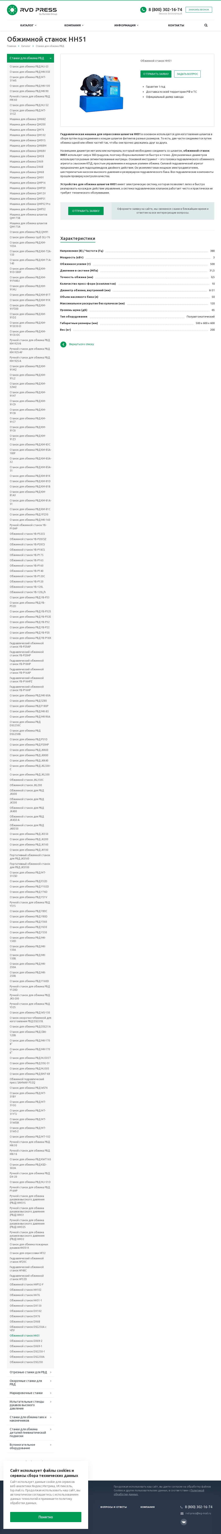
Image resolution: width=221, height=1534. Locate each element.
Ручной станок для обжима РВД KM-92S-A (30, 359)
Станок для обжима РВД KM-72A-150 (30, 253)
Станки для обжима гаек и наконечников (28, 1418)
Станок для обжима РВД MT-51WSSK (28, 1121)
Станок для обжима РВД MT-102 (30, 1136)
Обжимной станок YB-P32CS (27, 533)
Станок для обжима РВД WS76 (29, 1087)
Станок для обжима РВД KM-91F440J (28, 279)
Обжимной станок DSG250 (26, 1362)
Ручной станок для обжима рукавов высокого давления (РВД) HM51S (27, 1199)
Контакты (176, 25)
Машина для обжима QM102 (28, 135)
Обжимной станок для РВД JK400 (27, 809)
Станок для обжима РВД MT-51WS (28, 79)
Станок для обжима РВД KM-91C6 (28, 429)
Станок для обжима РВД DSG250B (25, 732)
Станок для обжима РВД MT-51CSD (28, 874)
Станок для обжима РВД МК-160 (30, 519)
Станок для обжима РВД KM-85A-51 (30, 469)
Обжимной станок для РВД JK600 (27, 792)
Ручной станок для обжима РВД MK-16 (30, 1152)
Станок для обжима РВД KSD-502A (28, 1166)
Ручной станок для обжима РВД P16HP (30, 1189)
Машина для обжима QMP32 (28, 209)
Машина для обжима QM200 (28, 124)
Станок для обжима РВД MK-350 (30, 71)
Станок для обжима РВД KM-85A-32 (30, 460)
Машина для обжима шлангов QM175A (28, 225)
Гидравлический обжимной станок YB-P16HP (27, 688)
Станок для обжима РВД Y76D (28, 891)
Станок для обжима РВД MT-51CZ (28, 112)
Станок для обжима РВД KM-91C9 (28, 403)
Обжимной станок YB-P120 (26, 581)
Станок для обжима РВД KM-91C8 (28, 411)
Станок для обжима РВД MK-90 (29, 91)
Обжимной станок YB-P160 (26, 565)
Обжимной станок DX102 (26, 1311)
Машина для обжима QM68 (27, 172)
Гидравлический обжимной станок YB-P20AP (27, 645)
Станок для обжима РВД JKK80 (29, 755)
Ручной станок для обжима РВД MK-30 (30, 1144)
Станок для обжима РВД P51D (28, 739)
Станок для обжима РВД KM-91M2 (28, 368)
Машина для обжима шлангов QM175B (28, 216)
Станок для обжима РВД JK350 (29, 834)
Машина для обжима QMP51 (28, 198)
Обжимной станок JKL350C (26, 779)
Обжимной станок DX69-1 (26, 1346)
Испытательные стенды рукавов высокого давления (27, 1405)
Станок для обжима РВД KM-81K (30, 475)
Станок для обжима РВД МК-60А (30, 695)
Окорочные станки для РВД (26, 1382)
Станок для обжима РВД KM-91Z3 (28, 437)
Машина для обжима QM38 (27, 156)
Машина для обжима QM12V (28, 193)
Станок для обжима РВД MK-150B (28, 957)
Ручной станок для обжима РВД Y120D (30, 988)
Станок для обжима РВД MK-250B (28, 974)
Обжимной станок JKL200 (26, 785)
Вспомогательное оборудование (22, 1446)
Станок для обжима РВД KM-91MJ (28, 288)
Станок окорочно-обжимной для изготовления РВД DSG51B (30, 1019)
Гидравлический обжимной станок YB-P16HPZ (27, 680)
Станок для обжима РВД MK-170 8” (30, 1042)
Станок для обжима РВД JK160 (29, 844)
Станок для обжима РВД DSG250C (25, 724)
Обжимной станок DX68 (25, 1321)
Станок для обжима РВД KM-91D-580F (28, 270)
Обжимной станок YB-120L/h (28, 592)
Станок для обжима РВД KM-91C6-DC (28, 333)
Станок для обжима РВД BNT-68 (30, 1073)
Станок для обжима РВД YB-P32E (30, 616)
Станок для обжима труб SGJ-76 (30, 237)
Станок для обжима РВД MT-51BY (28, 1095)
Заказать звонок (199, 9)
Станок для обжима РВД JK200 (29, 839)
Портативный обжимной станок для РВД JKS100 (30, 865)
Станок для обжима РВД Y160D (29, 981)
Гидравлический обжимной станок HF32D (27, 1277)
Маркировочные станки (26, 1393)
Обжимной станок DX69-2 (26, 1340)
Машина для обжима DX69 (26, 161)
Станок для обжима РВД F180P (29, 706)
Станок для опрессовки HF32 (28, 1253)
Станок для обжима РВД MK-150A (28, 948)
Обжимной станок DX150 (26, 1305)
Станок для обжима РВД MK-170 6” (30, 1051)
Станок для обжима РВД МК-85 (29, 711)
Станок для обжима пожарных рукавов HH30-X (29, 1246)
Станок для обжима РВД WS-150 (30, 1012)
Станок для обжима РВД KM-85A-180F (30, 451)
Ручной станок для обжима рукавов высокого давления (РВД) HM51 (27, 1211)
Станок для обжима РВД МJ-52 (29, 105)
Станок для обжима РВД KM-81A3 (28, 493)
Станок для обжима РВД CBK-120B (28, 1033)
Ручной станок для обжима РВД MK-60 (30, 98)
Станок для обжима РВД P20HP (29, 744)
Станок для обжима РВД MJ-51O (30, 1182)
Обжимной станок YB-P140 (26, 571)
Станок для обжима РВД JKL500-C (30, 767)
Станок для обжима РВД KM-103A (28, 244)
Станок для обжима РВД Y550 (28, 932)
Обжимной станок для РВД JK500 (27, 801)
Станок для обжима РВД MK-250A (28, 965)
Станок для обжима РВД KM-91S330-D (28, 324)
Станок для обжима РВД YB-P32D (27, 604)
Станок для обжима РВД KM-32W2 (28, 385)
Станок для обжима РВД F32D (28, 881)
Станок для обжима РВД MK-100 (30, 85)
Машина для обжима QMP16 (28, 182)
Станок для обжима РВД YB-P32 (30, 622)
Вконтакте (184, 1522)
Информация (126, 25)
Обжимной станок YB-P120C (27, 576)
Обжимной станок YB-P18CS (27, 549)
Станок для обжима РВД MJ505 (29, 1068)
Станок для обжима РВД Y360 (28, 921)
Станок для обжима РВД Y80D (28, 916)
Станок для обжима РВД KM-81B (30, 486)
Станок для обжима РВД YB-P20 (30, 632)
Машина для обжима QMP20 (28, 188)
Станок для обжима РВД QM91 (29, 232)
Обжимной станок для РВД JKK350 (27, 827)
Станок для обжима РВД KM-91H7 (28, 394)
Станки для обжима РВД (27, 58)
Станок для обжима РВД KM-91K (30, 300)
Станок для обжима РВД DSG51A (30, 1026)
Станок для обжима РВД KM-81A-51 (30, 502)
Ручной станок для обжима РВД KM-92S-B (30, 342)
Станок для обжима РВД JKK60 (29, 750)
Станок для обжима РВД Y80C (28, 911)
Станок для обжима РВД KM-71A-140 (30, 262)
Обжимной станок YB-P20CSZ (28, 539)
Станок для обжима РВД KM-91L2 (28, 377)
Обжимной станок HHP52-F (26, 1284)
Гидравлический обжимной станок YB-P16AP (27, 671)
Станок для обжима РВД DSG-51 (30, 1063)
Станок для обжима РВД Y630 (28, 927)
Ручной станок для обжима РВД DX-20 (30, 1175)
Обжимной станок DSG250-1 (27, 1351)
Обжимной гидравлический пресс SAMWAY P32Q (27, 1081)
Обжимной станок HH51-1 (26, 1300)
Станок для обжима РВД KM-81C (30, 509)
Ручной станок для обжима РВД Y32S (30, 1005)
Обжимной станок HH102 (25, 1289)
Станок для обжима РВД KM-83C (30, 444)
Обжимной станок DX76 (25, 1316)
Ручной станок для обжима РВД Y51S (30, 904)
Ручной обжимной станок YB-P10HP (28, 527)
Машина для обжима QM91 (27, 177)
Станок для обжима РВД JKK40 (29, 760)
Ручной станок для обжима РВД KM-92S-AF (30, 350)
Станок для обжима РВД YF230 (29, 514)
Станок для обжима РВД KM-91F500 (28, 307)
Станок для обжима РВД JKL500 (30, 774)
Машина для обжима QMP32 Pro (30, 204)
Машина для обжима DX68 (26, 166)
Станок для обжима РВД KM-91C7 (28, 420)
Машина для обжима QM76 (27, 129)
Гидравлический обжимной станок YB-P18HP (27, 662)
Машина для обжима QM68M (28, 145)
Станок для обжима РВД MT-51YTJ (28, 1112)
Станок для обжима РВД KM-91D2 (28, 316)
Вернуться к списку (77, 344)
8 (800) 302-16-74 (165, 9)
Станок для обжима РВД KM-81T (30, 294)
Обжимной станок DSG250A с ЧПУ (28, 1328)
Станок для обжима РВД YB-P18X (30, 638)
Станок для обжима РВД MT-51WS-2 (28, 1130)
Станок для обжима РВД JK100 (29, 849)
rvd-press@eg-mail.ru (198, 1513)
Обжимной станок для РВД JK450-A (27, 818)
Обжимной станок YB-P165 (26, 560)
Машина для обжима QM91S (27, 140)
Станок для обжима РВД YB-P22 (30, 627)
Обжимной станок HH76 (25, 1295)
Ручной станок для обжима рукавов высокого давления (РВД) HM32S (27, 1223)
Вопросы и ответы (113, 1507)
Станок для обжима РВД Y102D (29, 886)
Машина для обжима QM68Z (28, 119)
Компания (73, 25)
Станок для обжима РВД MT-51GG (28, 1103)
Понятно (46, 1517)
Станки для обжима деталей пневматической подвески (28, 1433)
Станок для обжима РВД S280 (28, 700)
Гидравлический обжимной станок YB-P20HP (27, 654)
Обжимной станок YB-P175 (26, 555)
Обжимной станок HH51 (25, 1335)
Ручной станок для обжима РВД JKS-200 (30, 997)
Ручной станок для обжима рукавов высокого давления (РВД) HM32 (27, 1235)
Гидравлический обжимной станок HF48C (27, 1269)
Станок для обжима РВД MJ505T (30, 1058)
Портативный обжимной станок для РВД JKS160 (30, 857)
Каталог (28, 25)
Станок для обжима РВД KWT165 (30, 1159)
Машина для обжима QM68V (28, 151)
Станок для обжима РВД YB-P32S (30, 611)
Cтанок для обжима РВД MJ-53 (29, 66)
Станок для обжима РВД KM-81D (30, 481)
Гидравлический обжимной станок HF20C (27, 1260)
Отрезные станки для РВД (28, 1372)
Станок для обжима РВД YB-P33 (30, 597)
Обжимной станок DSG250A (27, 1356)
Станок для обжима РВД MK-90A (30, 716)
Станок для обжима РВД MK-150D (28, 939)
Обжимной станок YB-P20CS (27, 544)
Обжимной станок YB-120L (26, 586)
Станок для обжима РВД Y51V (28, 897)
